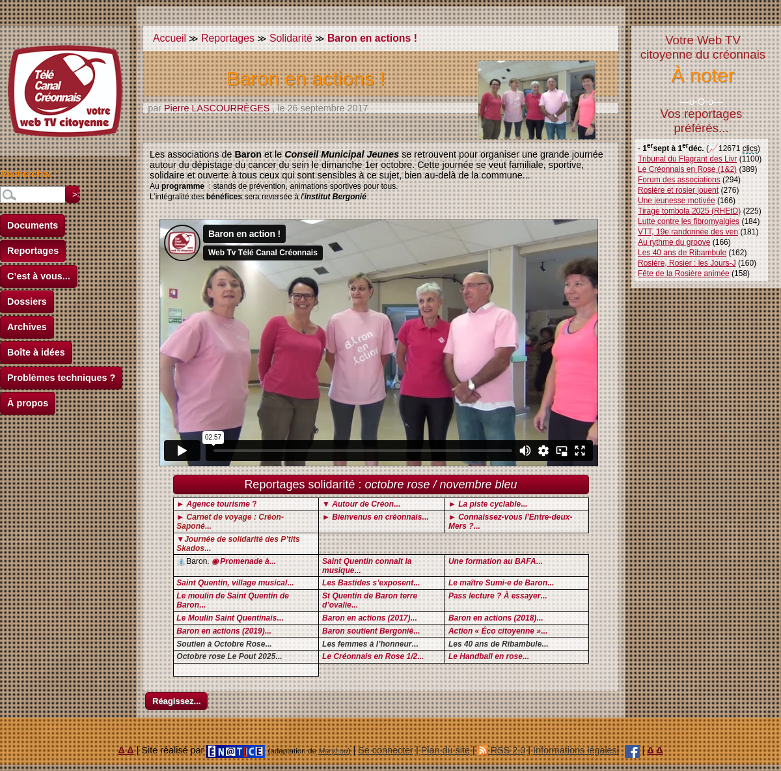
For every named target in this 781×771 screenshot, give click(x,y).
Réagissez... (176, 701)
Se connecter (385, 750)
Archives (27, 327)
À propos (27, 403)
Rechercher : (28, 176)
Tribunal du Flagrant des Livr (687, 158)
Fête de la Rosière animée (684, 273)
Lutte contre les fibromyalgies (688, 221)
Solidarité (290, 38)
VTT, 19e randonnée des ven (688, 231)
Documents (32, 225)
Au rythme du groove (674, 242)
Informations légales (575, 750)
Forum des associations (679, 179)
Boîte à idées (36, 352)
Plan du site (445, 750)
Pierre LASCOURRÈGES (216, 108)
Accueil (169, 38)
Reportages (33, 250)
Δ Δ (126, 750)
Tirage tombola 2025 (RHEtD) (689, 211)
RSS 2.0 (502, 750)
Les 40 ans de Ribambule (682, 252)
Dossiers (27, 301)
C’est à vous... (38, 276)
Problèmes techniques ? (61, 377)
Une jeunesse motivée (676, 200)
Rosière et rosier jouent (678, 190)
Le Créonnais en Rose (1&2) (687, 169)
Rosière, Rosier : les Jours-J (687, 263)
